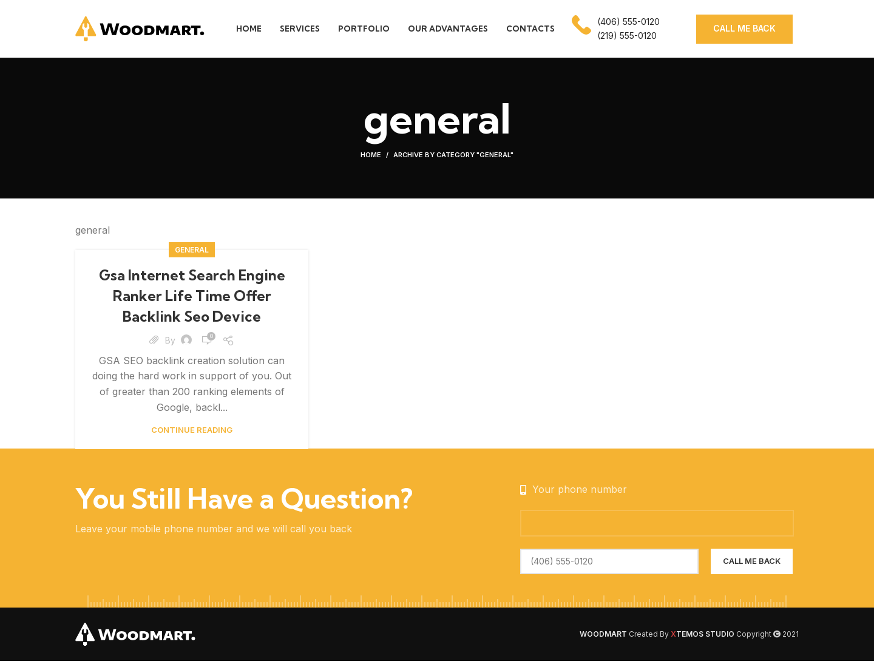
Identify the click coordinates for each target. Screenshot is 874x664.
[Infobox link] (616, 30)
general (192, 252)
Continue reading (191, 432)
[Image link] (136, 636)
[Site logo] (140, 29)
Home (371, 158)
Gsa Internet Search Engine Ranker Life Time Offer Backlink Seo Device (192, 298)
